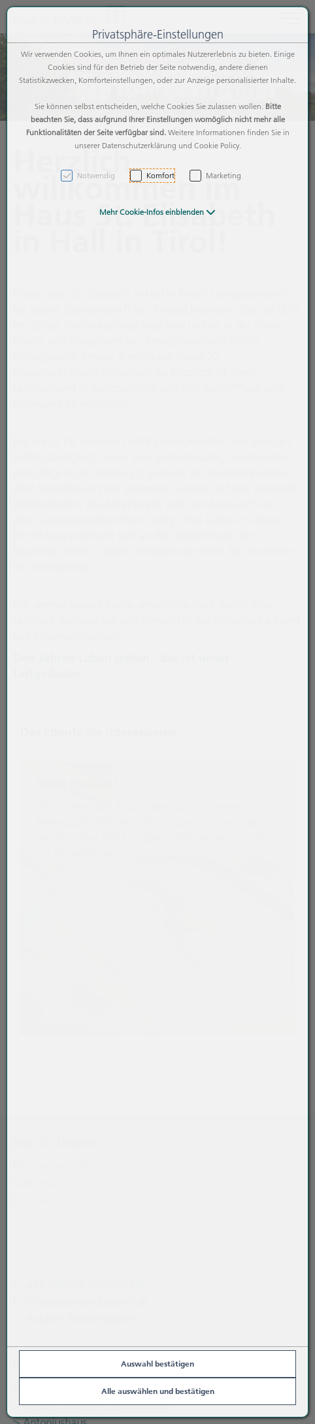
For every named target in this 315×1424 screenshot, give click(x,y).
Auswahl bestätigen (157, 1364)
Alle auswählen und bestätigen (157, 1391)
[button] (157, 211)
